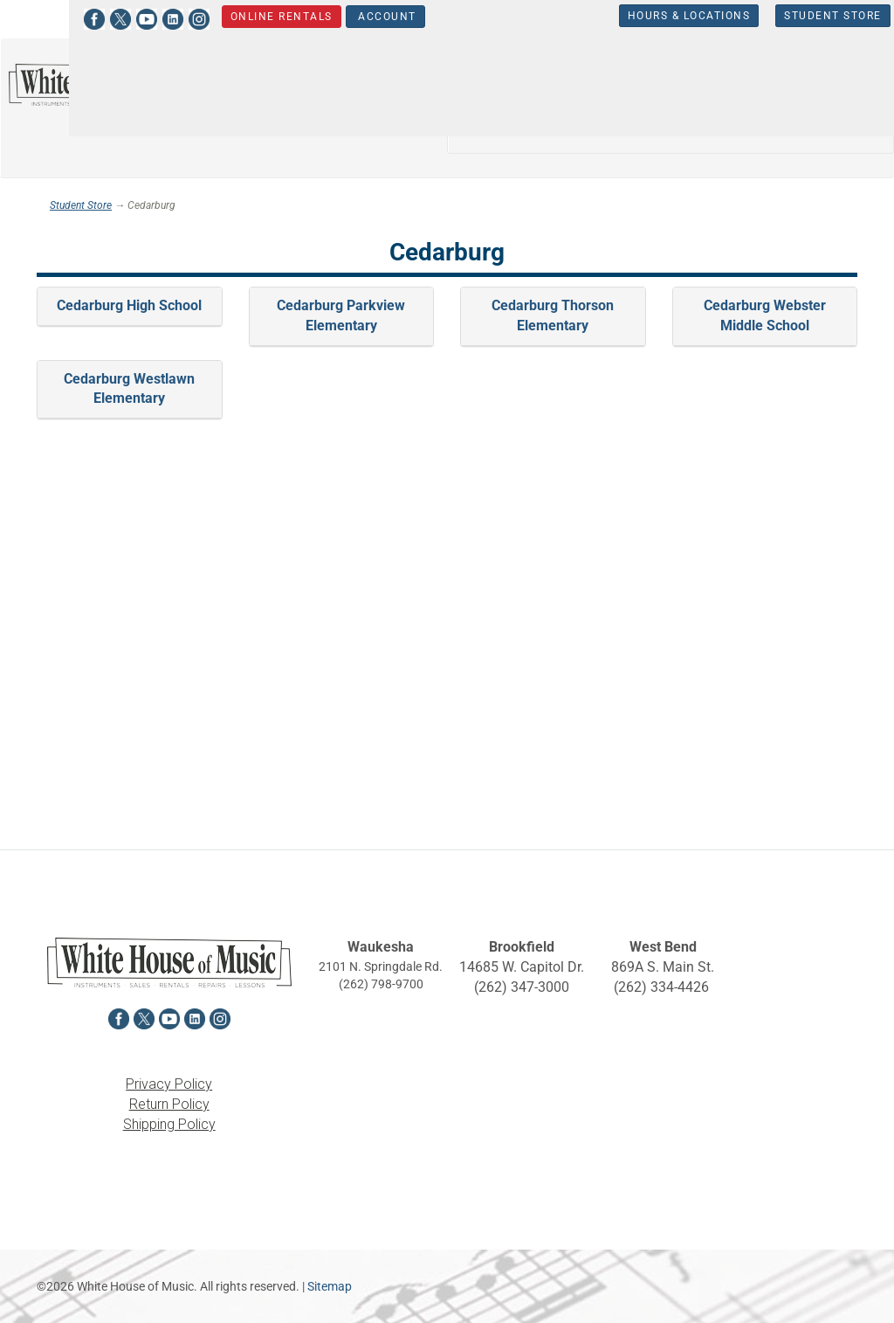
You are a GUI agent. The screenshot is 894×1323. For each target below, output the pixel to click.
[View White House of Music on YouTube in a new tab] (100, 17)
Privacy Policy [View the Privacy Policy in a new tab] (169, 1084)
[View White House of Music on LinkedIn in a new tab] (126, 17)
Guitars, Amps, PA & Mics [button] (721, 77)
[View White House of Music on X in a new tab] (74, 17)
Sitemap (329, 1286)
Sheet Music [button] (722, 127)
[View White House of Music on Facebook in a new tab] (48, 17)
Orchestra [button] (572, 77)
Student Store (787, 16)
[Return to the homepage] (112, 85)
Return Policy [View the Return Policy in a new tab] (169, 1104)
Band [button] (484, 77)
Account (339, 16)
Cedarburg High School (129, 305)
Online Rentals (235, 16)
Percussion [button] (609, 127)
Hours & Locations (643, 16)
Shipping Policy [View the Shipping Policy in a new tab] (169, 1124)
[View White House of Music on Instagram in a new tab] (152, 17)
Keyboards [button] (501, 127)
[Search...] (316, 94)
